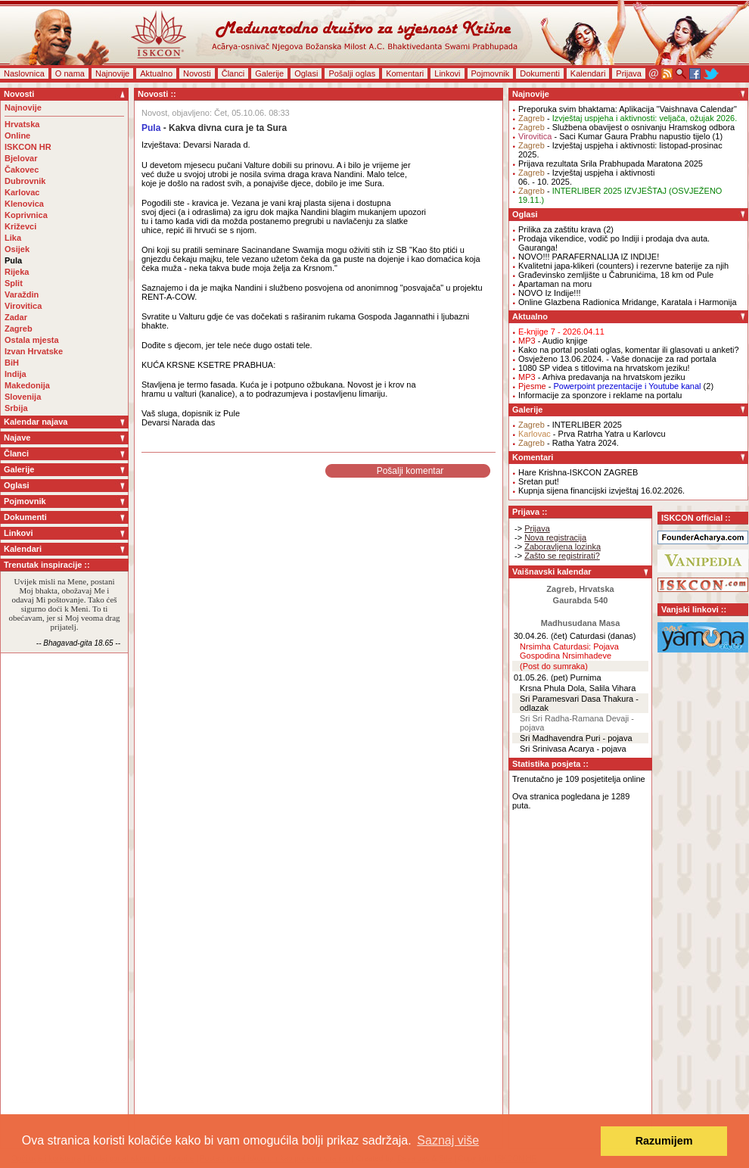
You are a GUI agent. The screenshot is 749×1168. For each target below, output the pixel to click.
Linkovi (447, 73)
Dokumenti (540, 73)
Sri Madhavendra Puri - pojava (576, 738)
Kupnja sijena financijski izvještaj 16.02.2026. (601, 490)
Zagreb (19, 328)
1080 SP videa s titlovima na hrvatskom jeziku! (604, 367)
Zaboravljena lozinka (562, 546)
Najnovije (112, 73)
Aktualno (156, 73)
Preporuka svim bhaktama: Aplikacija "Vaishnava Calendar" (627, 109)
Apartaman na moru (555, 283)
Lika (13, 237)
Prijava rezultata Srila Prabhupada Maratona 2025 (610, 163)
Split (14, 283)
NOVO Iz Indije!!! (549, 292)
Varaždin (22, 294)
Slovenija (23, 396)
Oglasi (306, 73)
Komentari (405, 73)
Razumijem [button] (664, 1141)
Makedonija (27, 385)
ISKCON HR (28, 146)
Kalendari (587, 73)
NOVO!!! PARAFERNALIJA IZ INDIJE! (588, 256)
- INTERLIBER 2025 (570, 424)
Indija (15, 373)
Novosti (197, 73)
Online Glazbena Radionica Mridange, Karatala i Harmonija (627, 302)
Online (17, 135)
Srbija (16, 408)
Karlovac (22, 192)
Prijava (629, 73)
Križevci (20, 226)
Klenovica (24, 203)
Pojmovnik (490, 73)
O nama (70, 73)
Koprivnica (26, 215)
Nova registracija (555, 537)
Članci (233, 73)
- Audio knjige (553, 340)
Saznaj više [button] (448, 1140)
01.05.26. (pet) (541, 677)
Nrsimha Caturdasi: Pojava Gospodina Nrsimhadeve (569, 651)
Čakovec (22, 169)
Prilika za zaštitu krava (559, 229)
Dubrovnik (25, 180)
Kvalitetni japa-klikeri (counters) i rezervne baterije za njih (623, 265)
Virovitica (23, 305)
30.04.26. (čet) (540, 635)
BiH (12, 362)
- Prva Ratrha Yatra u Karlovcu (592, 433)
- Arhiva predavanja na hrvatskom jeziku (601, 377)
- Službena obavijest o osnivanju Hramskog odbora (626, 127)
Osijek (17, 249)
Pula (13, 260)
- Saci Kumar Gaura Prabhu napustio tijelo (614, 136)
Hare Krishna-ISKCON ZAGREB (578, 472)
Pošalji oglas (351, 73)
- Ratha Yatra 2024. (568, 442)
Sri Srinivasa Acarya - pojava (573, 748)
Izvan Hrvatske (34, 351)
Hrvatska (22, 124)
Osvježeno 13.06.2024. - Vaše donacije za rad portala (617, 358)
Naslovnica (24, 73)
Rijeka (17, 271)
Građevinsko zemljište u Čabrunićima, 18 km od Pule (615, 274)
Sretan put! (538, 481)
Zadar (16, 317)
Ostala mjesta (32, 339)
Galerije (269, 73)
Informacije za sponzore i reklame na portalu (600, 395)
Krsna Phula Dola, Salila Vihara (578, 688)
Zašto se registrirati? (562, 555)
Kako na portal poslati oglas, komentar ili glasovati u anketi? (628, 349)
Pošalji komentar (410, 471)
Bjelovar (21, 158)
